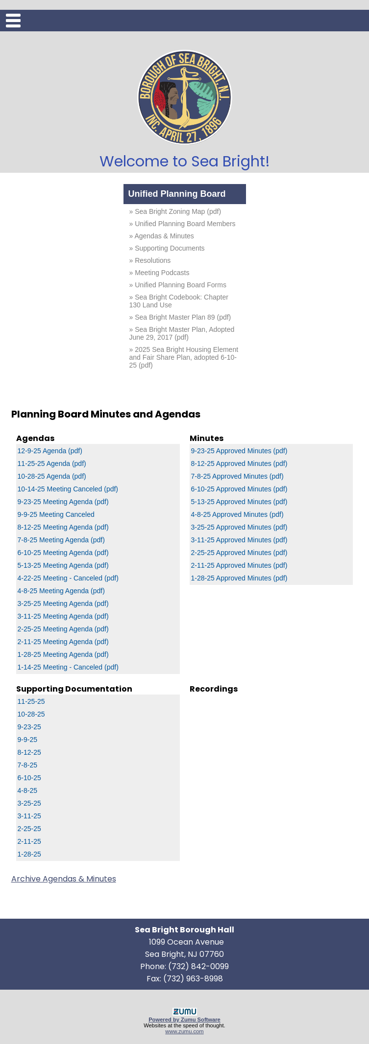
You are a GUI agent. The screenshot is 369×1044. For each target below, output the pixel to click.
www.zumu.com (184, 1031)
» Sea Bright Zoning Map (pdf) (175, 211)
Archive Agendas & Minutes (63, 878)
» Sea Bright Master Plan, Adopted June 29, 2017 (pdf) (182, 333)
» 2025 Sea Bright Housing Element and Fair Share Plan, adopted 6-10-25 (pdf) (184, 357)
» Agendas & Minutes (161, 236)
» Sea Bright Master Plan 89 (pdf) (180, 317)
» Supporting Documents (167, 248)
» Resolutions (150, 260)
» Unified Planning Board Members (182, 224)
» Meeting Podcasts (159, 273)
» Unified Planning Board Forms (177, 285)
